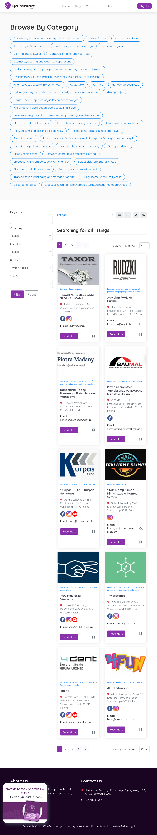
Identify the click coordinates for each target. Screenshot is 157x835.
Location (15, 244)
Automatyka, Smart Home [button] (30, 46)
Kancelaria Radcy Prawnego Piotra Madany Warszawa (78, 393)
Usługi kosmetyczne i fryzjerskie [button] (101, 177)
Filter (17, 294)
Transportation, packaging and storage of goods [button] (44, 177)
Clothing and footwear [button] (27, 53)
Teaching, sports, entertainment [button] (78, 169)
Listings (61, 215)
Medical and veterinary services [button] (76, 123)
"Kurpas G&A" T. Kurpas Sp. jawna (77, 491)
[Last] (86, 245)
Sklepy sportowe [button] (118, 146)
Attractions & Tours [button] (126, 38)
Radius (14, 260)
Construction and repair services (129, 381)
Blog (78, 6)
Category (16, 228)
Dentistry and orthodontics (71, 685)
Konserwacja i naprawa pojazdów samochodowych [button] (46, 100)
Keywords (16, 212)
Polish (108, 6)
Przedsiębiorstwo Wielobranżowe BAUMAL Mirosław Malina (124, 390)
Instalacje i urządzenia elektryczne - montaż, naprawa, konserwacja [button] (56, 92)
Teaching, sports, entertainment (129, 682)
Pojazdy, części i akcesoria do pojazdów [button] (38, 130)
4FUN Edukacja (118, 688)
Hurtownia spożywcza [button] (125, 84)
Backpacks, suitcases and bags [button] (73, 46)
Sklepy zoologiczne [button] (25, 154)
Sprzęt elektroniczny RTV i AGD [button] (97, 161)
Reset (32, 294)
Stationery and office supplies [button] (32, 169)
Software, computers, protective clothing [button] (71, 154)
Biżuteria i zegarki (76, 289)
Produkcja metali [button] (24, 138)
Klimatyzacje (121, 484)
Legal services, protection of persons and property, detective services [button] (56, 115)
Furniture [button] (97, 84)
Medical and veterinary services (82, 682)
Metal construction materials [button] (122, 123)
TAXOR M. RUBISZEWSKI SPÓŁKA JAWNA (77, 296)
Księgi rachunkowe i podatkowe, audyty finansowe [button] (45, 107)
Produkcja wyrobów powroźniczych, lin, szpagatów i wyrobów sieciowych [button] (88, 138)
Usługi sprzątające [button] (25, 184)
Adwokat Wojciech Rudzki (120, 299)
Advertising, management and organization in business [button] (47, 38)
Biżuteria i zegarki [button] (112, 46)
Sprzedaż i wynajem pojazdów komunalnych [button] (41, 161)
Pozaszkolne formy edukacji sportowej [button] (95, 130)
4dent (64, 691)
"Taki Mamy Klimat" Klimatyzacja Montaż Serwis (122, 493)
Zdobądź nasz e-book (25, 797)
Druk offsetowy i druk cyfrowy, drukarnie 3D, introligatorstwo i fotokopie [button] (58, 69)
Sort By (14, 276)
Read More (69, 336)
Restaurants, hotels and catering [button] (79, 146)
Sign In (144, 6)
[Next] (78, 245)
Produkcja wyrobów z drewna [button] (32, 146)
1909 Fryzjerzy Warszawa (70, 597)
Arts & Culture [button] (97, 38)
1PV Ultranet (116, 595)
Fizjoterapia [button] (76, 84)
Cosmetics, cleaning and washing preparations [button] (42, 61)
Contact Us (93, 6)
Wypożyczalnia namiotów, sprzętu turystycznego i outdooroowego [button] (86, 184)
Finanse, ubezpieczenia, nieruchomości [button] (37, 84)
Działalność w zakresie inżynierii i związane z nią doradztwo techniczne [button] (57, 77)
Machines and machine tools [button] (31, 123)
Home (66, 6)
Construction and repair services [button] (70, 53)
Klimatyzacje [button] (114, 92)
